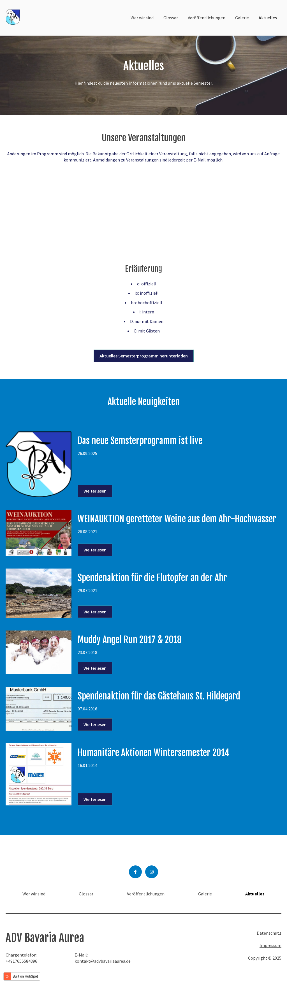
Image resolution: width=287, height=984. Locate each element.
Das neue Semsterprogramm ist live (140, 440)
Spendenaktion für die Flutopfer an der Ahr (152, 577)
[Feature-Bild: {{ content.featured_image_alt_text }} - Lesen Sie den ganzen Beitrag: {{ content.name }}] (38, 464)
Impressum (270, 945)
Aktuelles (268, 17)
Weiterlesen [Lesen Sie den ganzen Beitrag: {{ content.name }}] (95, 491)
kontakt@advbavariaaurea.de (103, 961)
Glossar (170, 17)
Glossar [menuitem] (86, 894)
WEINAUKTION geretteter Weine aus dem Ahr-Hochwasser (177, 519)
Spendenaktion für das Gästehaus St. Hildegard (159, 696)
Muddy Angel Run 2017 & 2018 (130, 639)
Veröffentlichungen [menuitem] (146, 894)
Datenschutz (269, 933)
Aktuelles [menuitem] (255, 894)
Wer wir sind (142, 17)
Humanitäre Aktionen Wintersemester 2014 (153, 752)
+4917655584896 (21, 961)
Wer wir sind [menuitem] (33, 894)
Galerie (242, 17)
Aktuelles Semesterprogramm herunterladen (143, 356)
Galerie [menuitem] (205, 894)
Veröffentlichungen (206, 17)
